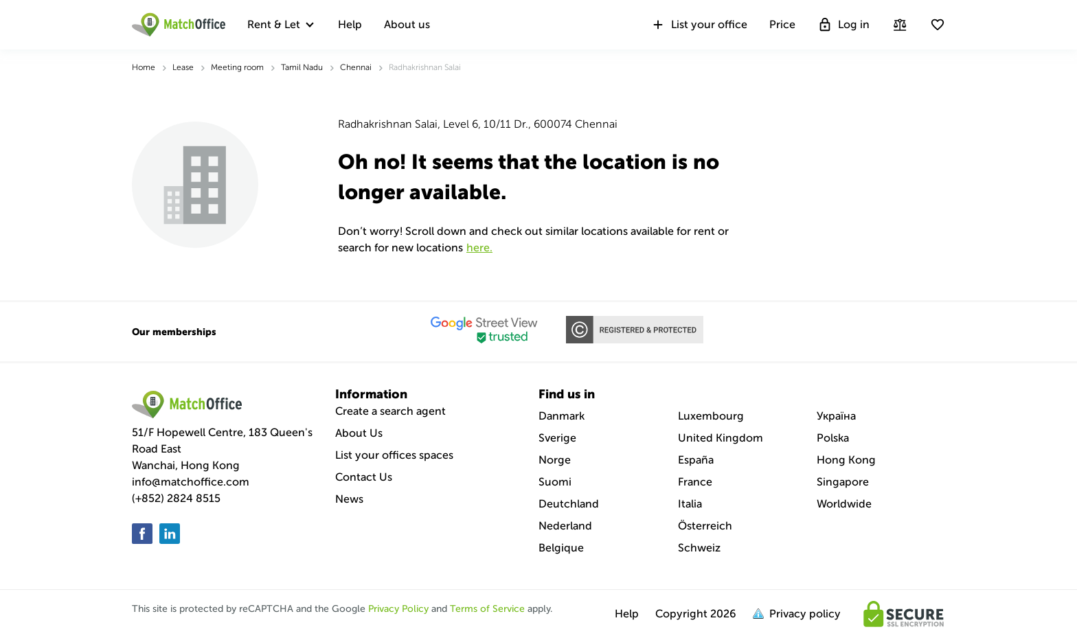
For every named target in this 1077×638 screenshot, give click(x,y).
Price (782, 24)
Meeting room (237, 67)
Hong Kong (846, 460)
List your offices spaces (394, 455)
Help (350, 24)
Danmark (561, 416)
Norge (554, 460)
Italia (690, 504)
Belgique (561, 548)
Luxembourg (711, 416)
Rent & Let (273, 24)
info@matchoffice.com (190, 482)
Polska (833, 438)
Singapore (843, 482)
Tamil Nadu (302, 67)
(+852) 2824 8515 (176, 498)
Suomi (554, 482)
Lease (183, 67)
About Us (359, 433)
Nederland (565, 526)
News (349, 499)
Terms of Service (487, 609)
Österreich (705, 526)
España (696, 460)
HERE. (479, 247)
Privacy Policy (398, 609)
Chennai (356, 67)
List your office (698, 24)
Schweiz (699, 548)
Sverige (557, 438)
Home (143, 67)
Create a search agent (390, 411)
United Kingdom (720, 438)
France (695, 482)
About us (407, 24)
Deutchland (568, 504)
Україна (836, 416)
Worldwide (844, 504)
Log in (843, 24)
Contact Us (363, 477)
